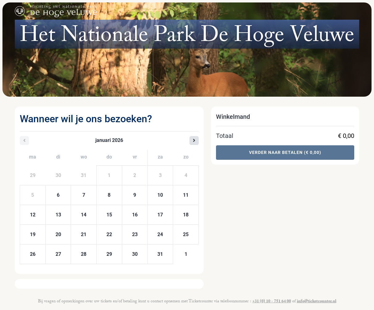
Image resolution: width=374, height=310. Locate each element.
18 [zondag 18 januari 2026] (186, 215)
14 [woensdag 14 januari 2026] (83, 215)
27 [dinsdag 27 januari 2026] (58, 254)
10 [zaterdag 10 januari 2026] (160, 195)
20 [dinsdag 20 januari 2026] (58, 234)
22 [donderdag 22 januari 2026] (109, 234)
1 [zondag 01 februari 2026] (186, 254)
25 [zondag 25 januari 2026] (186, 234)
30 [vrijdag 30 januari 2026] (135, 254)
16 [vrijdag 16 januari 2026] (135, 215)
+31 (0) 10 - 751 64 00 (271, 301)
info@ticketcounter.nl (316, 301)
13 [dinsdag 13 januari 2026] (58, 215)
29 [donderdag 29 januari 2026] (109, 254)
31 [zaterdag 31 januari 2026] (160, 254)
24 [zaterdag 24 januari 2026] (160, 234)
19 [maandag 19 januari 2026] (32, 234)
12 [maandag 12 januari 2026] (32, 215)
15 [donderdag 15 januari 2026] (109, 215)
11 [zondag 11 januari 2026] (186, 195)
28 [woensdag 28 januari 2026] (83, 254)
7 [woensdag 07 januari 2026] (83, 195)
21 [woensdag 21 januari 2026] (83, 234)
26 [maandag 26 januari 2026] (32, 254)
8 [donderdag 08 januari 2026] (109, 195)
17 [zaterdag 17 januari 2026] (160, 215)
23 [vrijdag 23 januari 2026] (135, 234)
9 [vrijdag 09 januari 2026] (134, 195)
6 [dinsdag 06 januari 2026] (58, 195)
